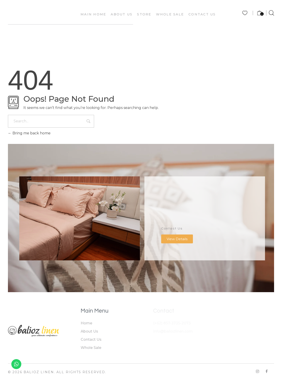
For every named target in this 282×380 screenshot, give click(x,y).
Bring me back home (29, 133)
